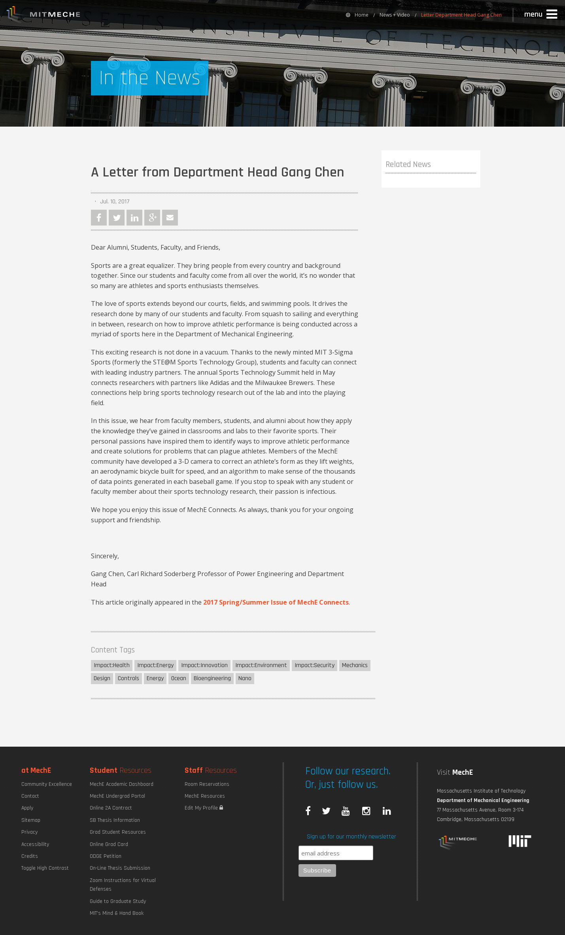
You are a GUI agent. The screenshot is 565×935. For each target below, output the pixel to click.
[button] (541, 14)
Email (170, 218)
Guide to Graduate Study (118, 901)
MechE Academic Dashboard (121, 784)
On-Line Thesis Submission (120, 868)
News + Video (395, 14)
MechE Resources (205, 796)
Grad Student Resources (118, 832)
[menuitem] (357, 15)
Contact (30, 796)
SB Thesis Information (115, 820)
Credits (29, 856)
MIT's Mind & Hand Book (117, 913)
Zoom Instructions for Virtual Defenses (123, 885)
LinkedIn (134, 218)
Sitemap (30, 820)
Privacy (29, 832)
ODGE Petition (105, 856)
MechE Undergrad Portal (117, 796)
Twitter (117, 218)
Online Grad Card (109, 844)
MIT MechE (43, 16)
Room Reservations (207, 784)
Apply (27, 808)
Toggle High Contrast (45, 868)
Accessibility (35, 844)
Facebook (99, 218)
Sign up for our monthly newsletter (351, 837)
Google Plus (152, 218)
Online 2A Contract (111, 808)
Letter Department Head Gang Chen (461, 14)
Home (357, 14)
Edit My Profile (204, 808)
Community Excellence (46, 784)
